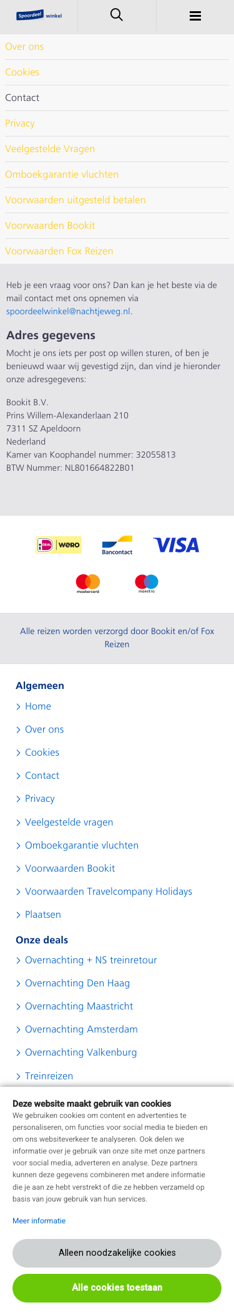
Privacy (20, 123)
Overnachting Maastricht (79, 1006)
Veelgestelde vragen (69, 822)
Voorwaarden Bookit (50, 225)
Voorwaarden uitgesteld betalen (75, 200)
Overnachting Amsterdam (81, 1029)
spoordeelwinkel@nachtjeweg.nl (68, 312)
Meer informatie (39, 1220)
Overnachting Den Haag (77, 983)
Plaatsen (43, 914)
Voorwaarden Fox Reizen (59, 251)
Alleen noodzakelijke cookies (117, 1253)
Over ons (24, 46)
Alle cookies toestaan (117, 1288)
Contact (22, 98)
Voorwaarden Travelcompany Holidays (108, 891)
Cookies (22, 72)
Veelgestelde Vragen (50, 149)
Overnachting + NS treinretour (91, 960)
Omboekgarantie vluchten (62, 174)
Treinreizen (49, 1076)
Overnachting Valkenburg (81, 1052)
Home (38, 706)
